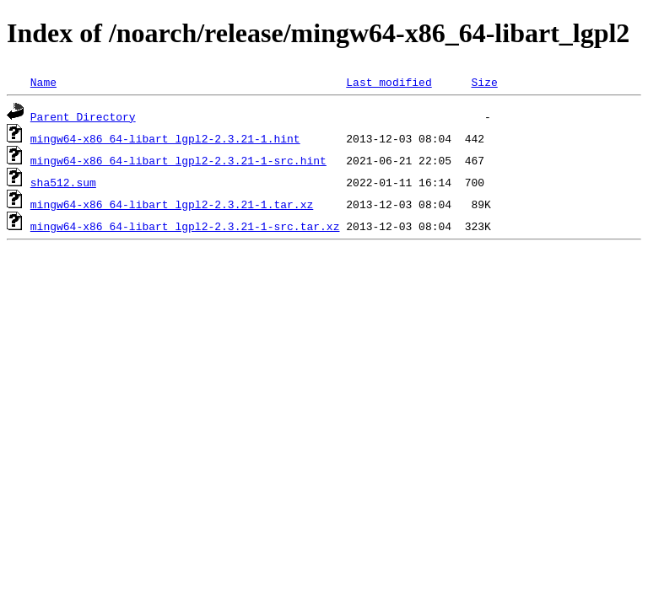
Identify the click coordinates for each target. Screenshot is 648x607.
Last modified (388, 81)
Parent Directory (83, 116)
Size (484, 81)
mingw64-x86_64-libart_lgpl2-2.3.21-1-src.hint (178, 160)
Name (43, 81)
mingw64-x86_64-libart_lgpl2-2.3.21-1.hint (165, 138)
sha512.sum (63, 182)
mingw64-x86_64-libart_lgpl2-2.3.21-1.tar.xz (171, 204)
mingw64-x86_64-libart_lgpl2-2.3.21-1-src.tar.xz (185, 226)
